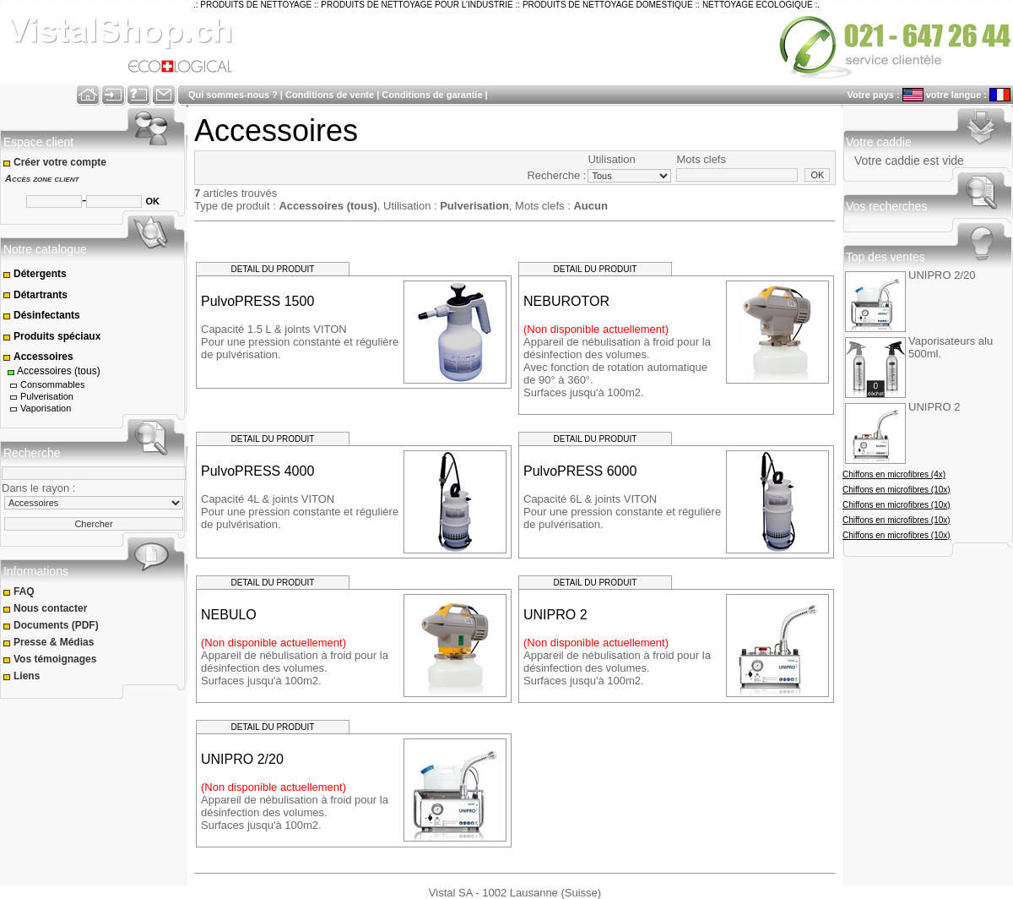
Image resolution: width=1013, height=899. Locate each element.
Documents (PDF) (52, 625)
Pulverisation (40, 396)
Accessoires (38, 356)
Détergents (34, 274)
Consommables (46, 384)
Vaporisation (39, 408)
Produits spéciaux (52, 336)
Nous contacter (46, 608)
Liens (23, 676)
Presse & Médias (50, 642)
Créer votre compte (56, 162)
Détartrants (35, 295)
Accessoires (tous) (53, 371)
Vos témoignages (51, 659)
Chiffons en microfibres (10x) (896, 489)
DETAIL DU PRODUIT (273, 269)
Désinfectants (41, 315)
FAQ (20, 591)
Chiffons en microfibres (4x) (893, 474)
